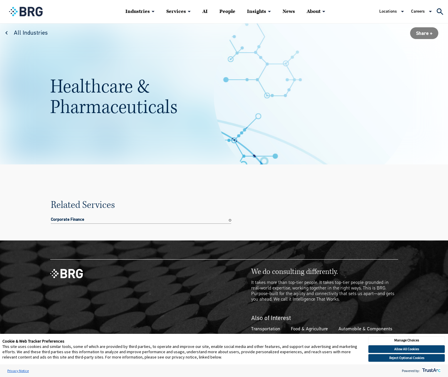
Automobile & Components (365, 329)
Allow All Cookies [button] (406, 349)
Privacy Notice (18, 370)
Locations (388, 11)
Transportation (265, 329)
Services (176, 11)
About (314, 11)
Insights (256, 11)
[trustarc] (431, 371)
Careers (418, 11)
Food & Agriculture (309, 329)
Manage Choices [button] (406, 340)
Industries (137, 11)
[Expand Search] (440, 11)
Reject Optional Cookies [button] (406, 358)
